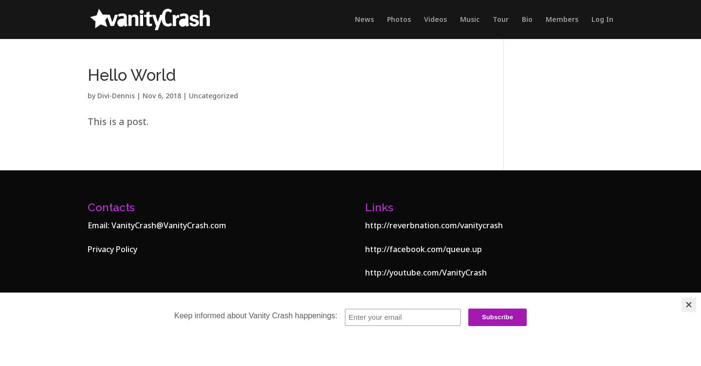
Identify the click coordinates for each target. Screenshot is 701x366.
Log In (602, 20)
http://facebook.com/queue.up (423, 249)
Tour (501, 20)
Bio (527, 20)
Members (562, 20)
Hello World (132, 75)
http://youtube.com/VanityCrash (426, 272)
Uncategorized (213, 95)
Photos (399, 20)
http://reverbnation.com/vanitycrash (434, 225)
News (364, 20)
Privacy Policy (112, 249)
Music (470, 20)
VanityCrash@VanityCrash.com (168, 225)
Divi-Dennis (116, 95)
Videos (435, 20)
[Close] (689, 304)
